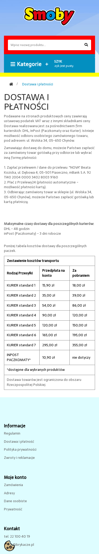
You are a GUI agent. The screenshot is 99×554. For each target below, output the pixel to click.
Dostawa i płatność (19, 441)
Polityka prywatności (20, 449)
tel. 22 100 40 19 (17, 536)
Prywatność (13, 509)
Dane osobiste (15, 501)
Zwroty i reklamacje (19, 457)
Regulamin (12, 433)
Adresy (9, 493)
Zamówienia (13, 485)
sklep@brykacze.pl (19, 544)
